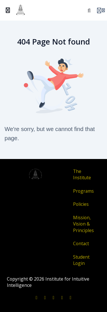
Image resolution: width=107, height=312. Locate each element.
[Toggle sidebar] (8, 10)
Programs (83, 191)
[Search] (89, 10)
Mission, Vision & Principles (83, 224)
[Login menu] (101, 10)
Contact (81, 243)
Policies (81, 204)
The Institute (82, 174)
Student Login (81, 260)
